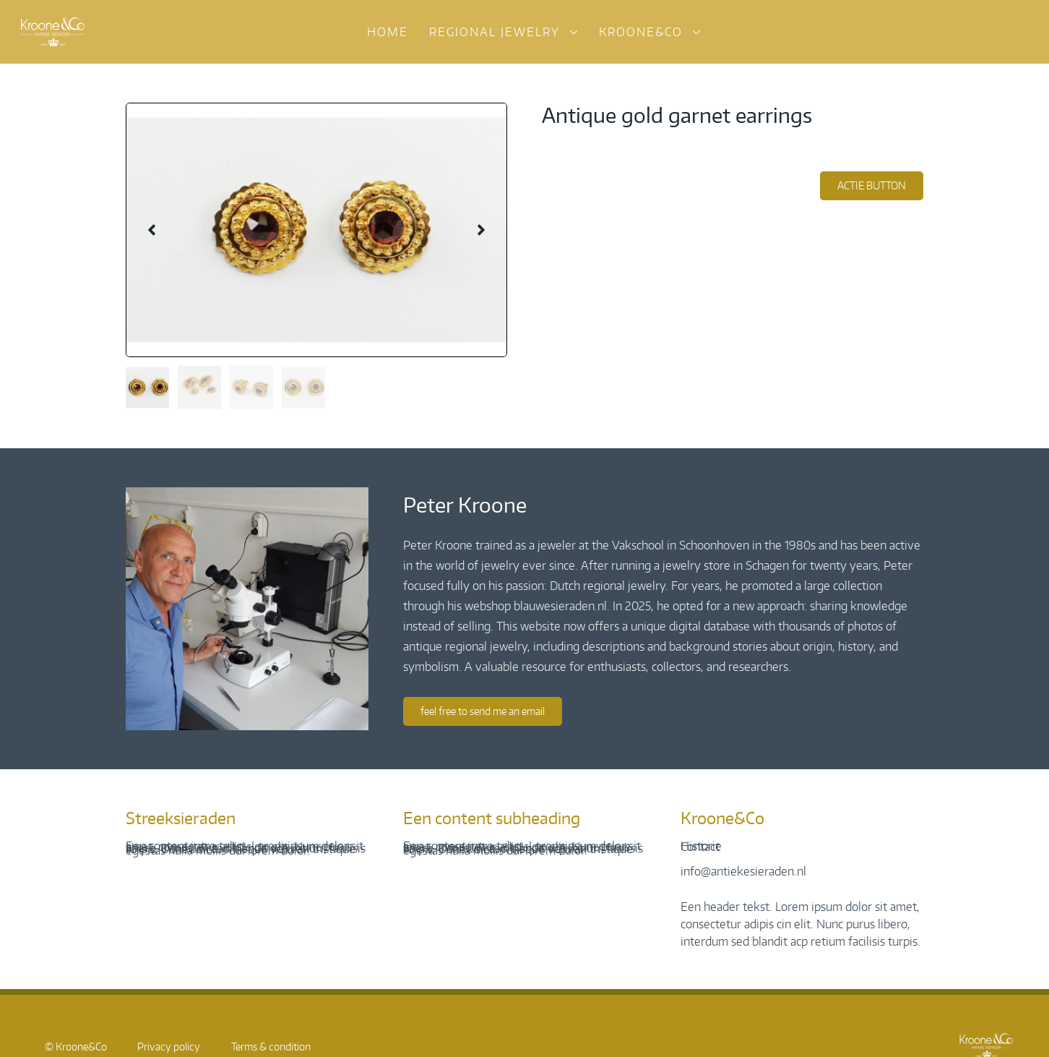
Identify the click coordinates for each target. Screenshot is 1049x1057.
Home (387, 32)
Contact (700, 846)
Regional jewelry (494, 32)
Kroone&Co (641, 32)
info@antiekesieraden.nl (743, 871)
